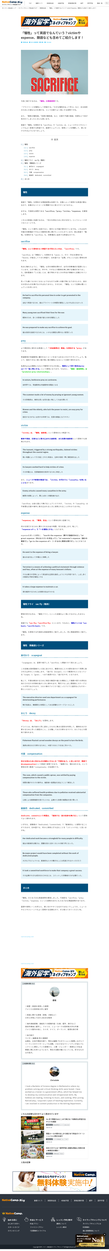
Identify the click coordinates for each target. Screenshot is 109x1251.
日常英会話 (56, 1153)
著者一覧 (100, 3)
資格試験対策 (72, 3)
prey (30, 151)
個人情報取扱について (91, 1230)
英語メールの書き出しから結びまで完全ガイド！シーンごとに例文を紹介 (65, 1134)
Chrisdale (48, 42)
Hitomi (61, 1153)
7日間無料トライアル (38, 1230)
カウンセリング (13, 1230)
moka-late (66, 1125)
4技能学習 (61, 3)
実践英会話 (50, 3)
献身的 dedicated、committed (40, 175)
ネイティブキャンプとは (92, 1223)
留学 (81, 3)
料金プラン (34, 1223)
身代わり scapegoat (36, 166)
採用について (88, 1234)
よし (63, 1139)
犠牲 (26, 144)
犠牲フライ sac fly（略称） (35, 160)
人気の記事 (25, 1162)
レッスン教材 (61, 1227)
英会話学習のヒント (58, 1125)
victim (31, 153)
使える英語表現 (34, 42)
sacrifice (32, 148)
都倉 (42, 42)
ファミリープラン (36, 1227)
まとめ (27, 179)
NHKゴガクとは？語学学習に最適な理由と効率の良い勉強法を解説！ (65, 1149)
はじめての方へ (13, 1223)
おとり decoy (34, 169)
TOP (30, 3)
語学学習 (90, 3)
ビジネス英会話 (57, 1139)
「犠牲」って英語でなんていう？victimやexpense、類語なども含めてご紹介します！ (52, 35)
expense (32, 156)
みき (67, 1139)
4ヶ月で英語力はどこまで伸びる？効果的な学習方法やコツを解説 (66, 1120)
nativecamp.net (27, 936)
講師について (61, 1223)
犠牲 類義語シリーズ (33, 163)
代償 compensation (36, 172)
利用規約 (86, 1227)
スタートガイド (13, 1227)
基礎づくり (39, 3)
